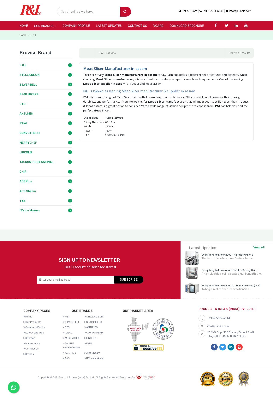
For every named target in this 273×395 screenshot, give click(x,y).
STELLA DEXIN (29, 75)
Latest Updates (109, 26)
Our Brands (43, 26)
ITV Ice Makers (30, 210)
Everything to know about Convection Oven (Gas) (231, 285)
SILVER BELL (28, 84)
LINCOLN (26, 152)
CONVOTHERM (30, 133)
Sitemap (29, 338)
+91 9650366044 (211, 11)
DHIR (23, 171)
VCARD (158, 26)
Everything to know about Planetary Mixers (227, 254)
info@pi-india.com (239, 11)
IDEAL (24, 123)
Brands (28, 354)
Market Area (31, 343)
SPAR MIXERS (29, 94)
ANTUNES (26, 113)
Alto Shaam (28, 191)
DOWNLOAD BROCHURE (187, 26)
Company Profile (76, 26)
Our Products (32, 322)
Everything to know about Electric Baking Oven (229, 270)
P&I (66, 316)
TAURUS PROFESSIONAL (36, 162)
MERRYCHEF (28, 142)
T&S (23, 201)
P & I (23, 65)
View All (259, 247)
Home (24, 26)
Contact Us (137, 26)
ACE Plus (26, 181)
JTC (22, 104)
